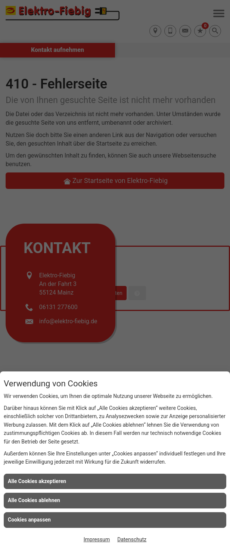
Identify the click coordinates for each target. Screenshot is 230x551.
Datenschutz (131, 539)
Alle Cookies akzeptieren (37, 481)
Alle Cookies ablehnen (34, 500)
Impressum (97, 539)
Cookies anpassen (29, 520)
